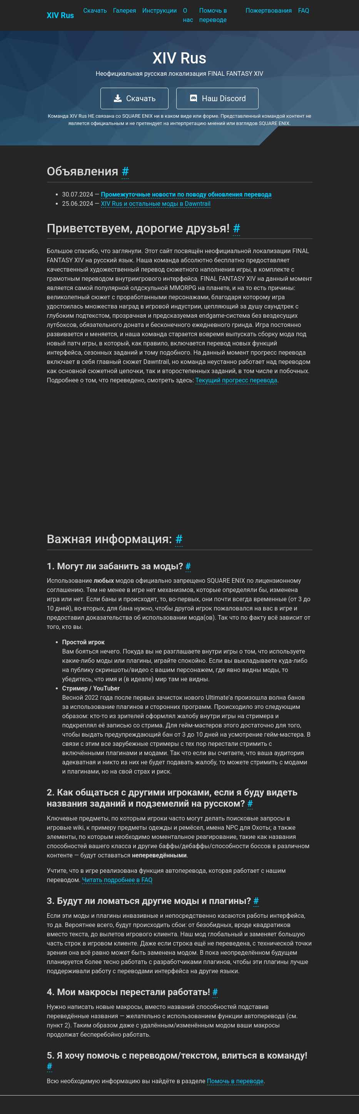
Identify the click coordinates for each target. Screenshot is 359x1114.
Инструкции (159, 10)
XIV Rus (60, 15)
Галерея (124, 10)
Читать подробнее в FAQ (117, 880)
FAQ (303, 10)
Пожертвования (268, 10)
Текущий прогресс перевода (236, 380)
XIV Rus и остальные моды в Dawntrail (155, 203)
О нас (188, 15)
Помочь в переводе (213, 15)
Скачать (95, 10)
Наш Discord (217, 98)
